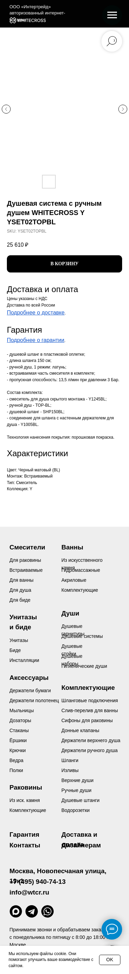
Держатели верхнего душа (91, 740)
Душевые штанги (81, 800)
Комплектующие (28, 810)
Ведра (17, 760)
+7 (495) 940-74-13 (38, 881)
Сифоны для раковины (87, 720)
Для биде (20, 600)
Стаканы (19, 730)
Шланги (70, 760)
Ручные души (77, 790)
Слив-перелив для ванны (90, 710)
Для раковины (25, 560)
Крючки (18, 750)
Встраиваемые (26, 570)
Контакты (25, 845)
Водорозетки (76, 810)
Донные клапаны (80, 730)
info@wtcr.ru (30, 892)
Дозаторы (20, 720)
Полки (16, 770)
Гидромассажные (81, 570)
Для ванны (22, 580)
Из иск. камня (25, 800)
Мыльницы (22, 710)
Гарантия (25, 834)
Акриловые (74, 580)
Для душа (20, 590)
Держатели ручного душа (90, 750)
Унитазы (19, 640)
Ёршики (18, 740)
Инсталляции (24, 660)
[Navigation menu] (112, 15)
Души (70, 613)
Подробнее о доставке (36, 312)
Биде (15, 650)
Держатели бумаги (30, 690)
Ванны (72, 547)
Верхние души (78, 780)
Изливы (70, 770)
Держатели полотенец (34, 700)
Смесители (27, 547)
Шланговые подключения (90, 700)
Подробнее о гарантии (35, 340)
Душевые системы (82, 636)
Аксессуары (29, 677)
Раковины (26, 787)
